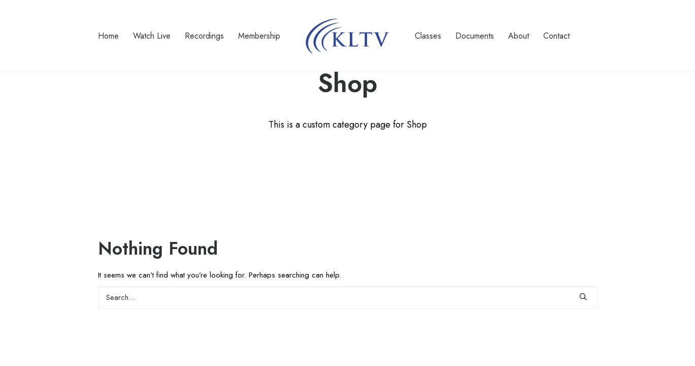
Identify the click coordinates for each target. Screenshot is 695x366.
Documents (474, 36)
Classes (428, 36)
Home (108, 36)
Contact (556, 36)
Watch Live (152, 36)
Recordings (204, 36)
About (518, 36)
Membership (259, 36)
